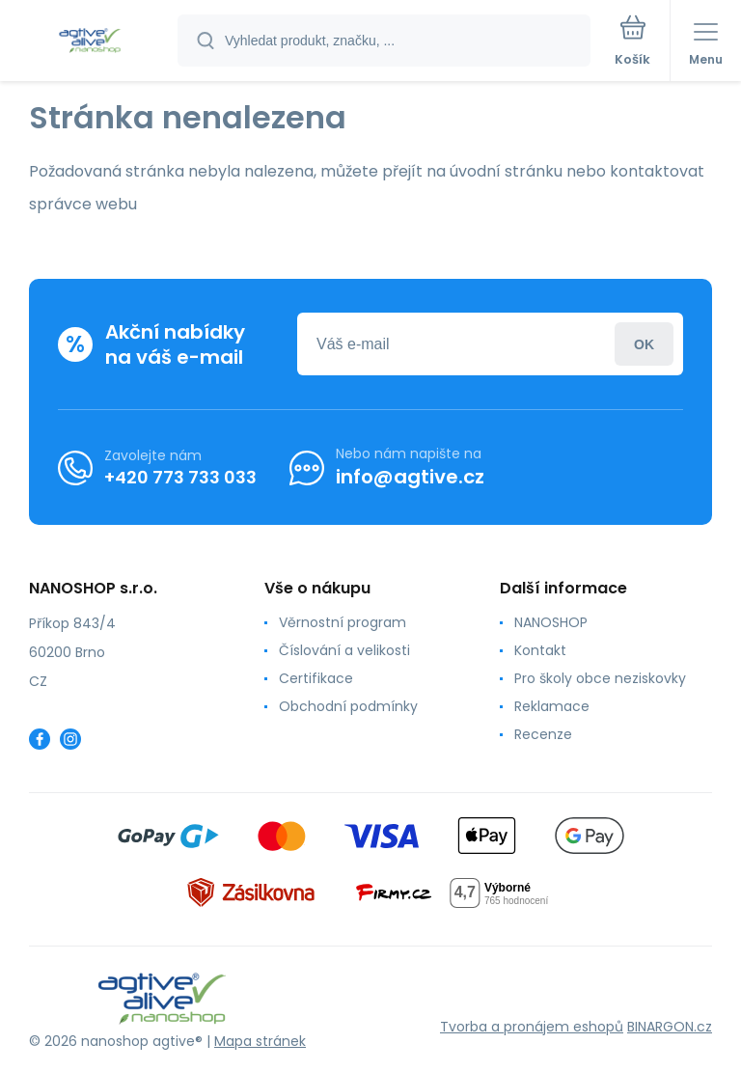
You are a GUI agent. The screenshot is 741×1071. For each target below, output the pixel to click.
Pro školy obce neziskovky (600, 678)
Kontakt (540, 650)
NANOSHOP (551, 622)
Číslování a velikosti (344, 650)
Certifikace (316, 678)
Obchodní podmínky (348, 706)
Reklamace (552, 706)
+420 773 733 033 (180, 476)
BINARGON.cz (669, 1026)
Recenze (543, 734)
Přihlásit (644, 344)
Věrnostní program (342, 622)
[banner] (89, 41)
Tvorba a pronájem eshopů (531, 1026)
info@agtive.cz (410, 476)
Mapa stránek (260, 1041)
